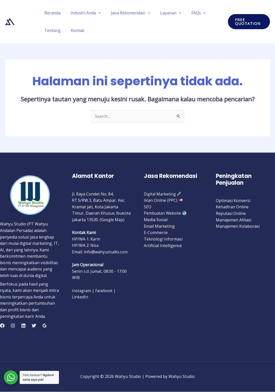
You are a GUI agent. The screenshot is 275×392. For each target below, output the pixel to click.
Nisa (94, 245)
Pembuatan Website (163, 213)
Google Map (112, 220)
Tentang (51, 30)
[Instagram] (13, 326)
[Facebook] (2, 326)
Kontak (74, 30)
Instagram (82, 290)
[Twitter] (34, 326)
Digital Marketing (160, 194)
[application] (95, 13)
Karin (95, 239)
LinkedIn (80, 297)
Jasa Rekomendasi (125, 13)
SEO (147, 207)
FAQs (189, 13)
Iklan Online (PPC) (161, 200)
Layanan (163, 13)
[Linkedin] (23, 326)
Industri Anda (82, 13)
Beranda (51, 13)
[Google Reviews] (44, 326)
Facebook (105, 290)
